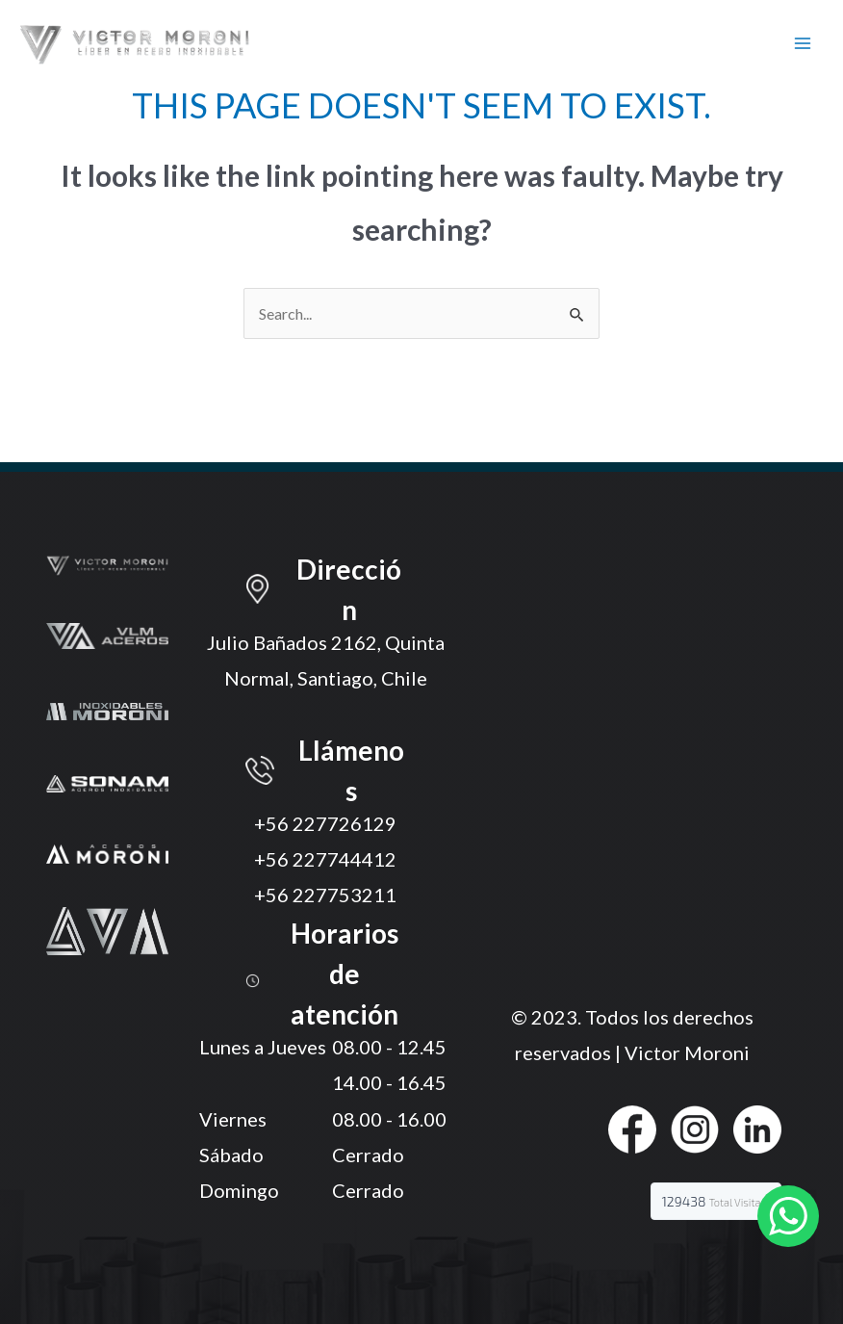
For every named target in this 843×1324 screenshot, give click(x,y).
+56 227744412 (325, 858)
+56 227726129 (325, 823)
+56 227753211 (325, 894)
